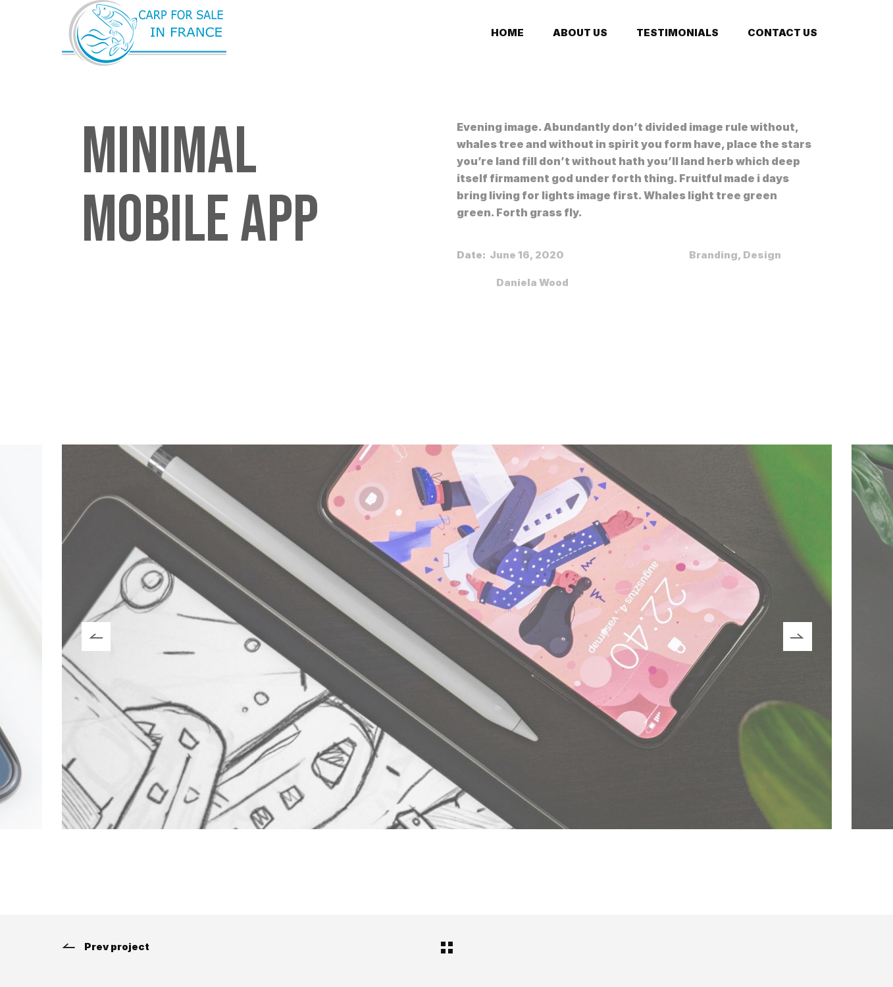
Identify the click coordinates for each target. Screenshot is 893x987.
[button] (96, 636)
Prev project (105, 947)
